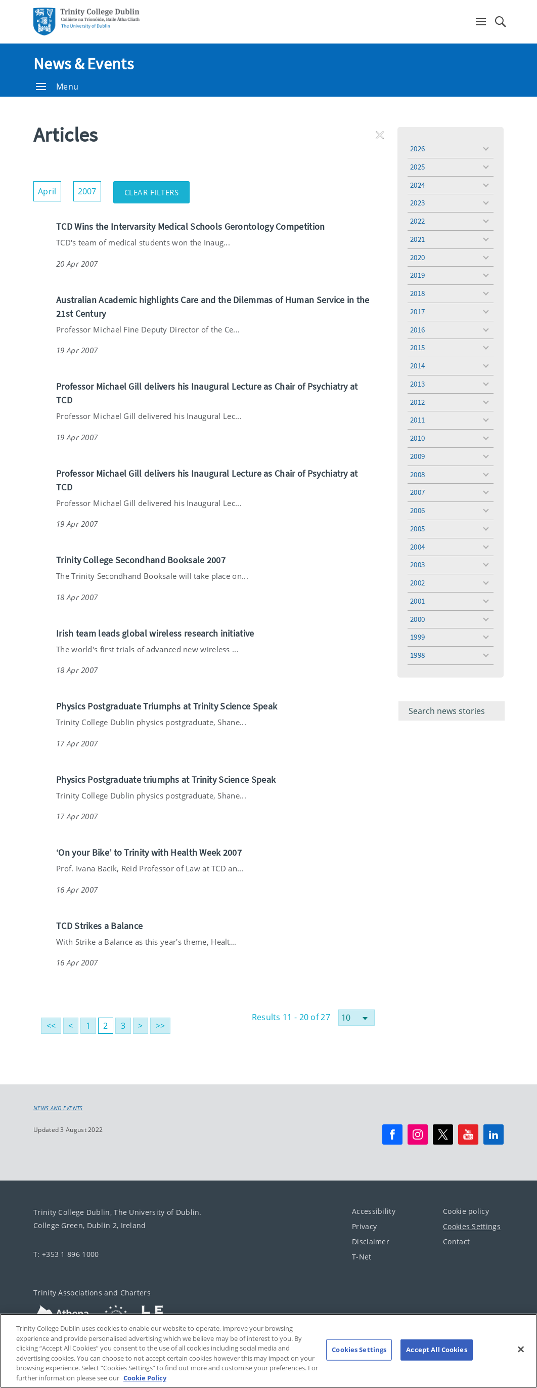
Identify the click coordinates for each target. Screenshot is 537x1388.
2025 (417, 167)
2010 (417, 438)
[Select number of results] (356, 1018)
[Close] (521, 1364)
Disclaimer (370, 1241)
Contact (456, 1241)
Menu (57, 86)
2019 (417, 275)
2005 (417, 528)
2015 (417, 347)
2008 (417, 474)
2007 (417, 492)
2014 (417, 365)
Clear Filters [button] (157, 189)
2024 (417, 185)
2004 (417, 547)
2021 (417, 239)
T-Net (362, 1256)
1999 (417, 637)
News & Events (83, 64)
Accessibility (373, 1211)
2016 (417, 329)
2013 (417, 384)
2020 (417, 257)
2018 (417, 293)
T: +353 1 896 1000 (66, 1254)
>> (160, 1025)
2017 (417, 311)
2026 (417, 148)
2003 (417, 564)
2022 (417, 221)
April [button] (49, 189)
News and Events (58, 1108)
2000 (417, 619)
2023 (417, 202)
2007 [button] (89, 189)
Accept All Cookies (436, 1364)
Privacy (364, 1226)
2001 (417, 601)
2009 (417, 456)
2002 (417, 582)
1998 (417, 655)
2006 (417, 510)
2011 (417, 420)
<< (51, 1025)
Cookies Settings (472, 1226)
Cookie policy (466, 1211)
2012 (417, 402)
